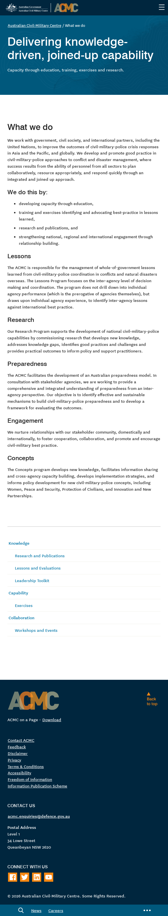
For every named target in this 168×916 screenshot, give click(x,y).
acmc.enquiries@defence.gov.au (39, 816)
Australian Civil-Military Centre (34, 25)
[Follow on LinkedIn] (36, 877)
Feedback (17, 746)
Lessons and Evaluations (38, 568)
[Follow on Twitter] (24, 877)
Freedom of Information (30, 779)
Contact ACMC (21, 740)
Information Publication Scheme (37, 786)
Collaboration (21, 618)
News (36, 910)
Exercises (24, 605)
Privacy (14, 760)
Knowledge (19, 543)
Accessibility (19, 773)
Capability (18, 593)
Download (51, 719)
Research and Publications (40, 555)
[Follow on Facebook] (12, 877)
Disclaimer (18, 753)
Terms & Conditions (26, 766)
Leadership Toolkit (32, 580)
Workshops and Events (36, 630)
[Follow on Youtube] (48, 877)
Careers (55, 910)
